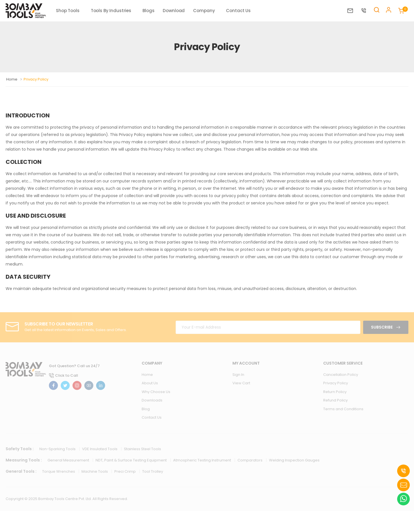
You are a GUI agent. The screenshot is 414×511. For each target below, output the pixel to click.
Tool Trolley (152, 471)
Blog (146, 409)
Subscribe (382, 327)
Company (204, 11)
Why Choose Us (156, 391)
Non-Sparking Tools (57, 449)
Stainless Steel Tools (142, 449)
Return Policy (335, 391)
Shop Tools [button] (68, 11)
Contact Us (238, 11)
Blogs (148, 11)
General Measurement (68, 460)
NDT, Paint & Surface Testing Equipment (132, 460)
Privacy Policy (335, 383)
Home (12, 79)
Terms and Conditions (343, 409)
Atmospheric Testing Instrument (202, 460)
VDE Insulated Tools (100, 449)
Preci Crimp (125, 471)
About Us (150, 383)
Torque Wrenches (59, 471)
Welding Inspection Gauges (294, 460)
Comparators (250, 460)
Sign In (238, 374)
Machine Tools (95, 471)
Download (174, 11)
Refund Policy (335, 400)
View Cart (241, 383)
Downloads (152, 400)
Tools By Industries (111, 11)
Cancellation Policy (340, 374)
